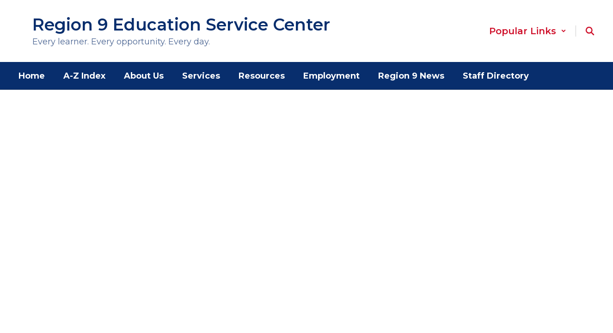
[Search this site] (590, 31)
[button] (527, 31)
